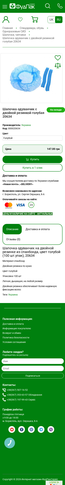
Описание (12, 229)
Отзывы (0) (13, 239)
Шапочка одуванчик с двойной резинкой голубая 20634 (28, 40)
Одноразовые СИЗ (14, 31)
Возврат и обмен (12, 333)
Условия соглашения (14, 342)
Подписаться (32, 375)
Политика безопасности (16, 337)
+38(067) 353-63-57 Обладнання (24, 394)
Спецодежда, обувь (32, 28)
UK (51, 19)
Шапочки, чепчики (14, 34)
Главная (8, 28)
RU (59, 19)
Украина (26, 125)
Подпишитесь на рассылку (15, 355)
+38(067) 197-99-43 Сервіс (21, 399)
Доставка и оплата (38, 229)
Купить (32, 159)
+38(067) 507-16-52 (17, 390)
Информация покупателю (17, 328)
